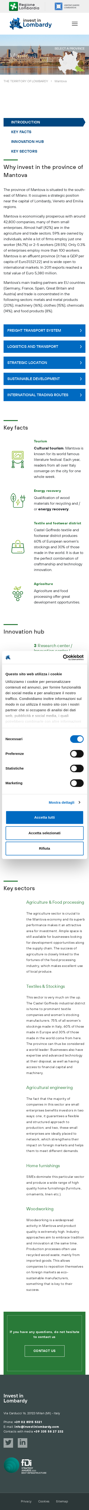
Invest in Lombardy (15, 1399)
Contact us (44, 1351)
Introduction (25, 122)
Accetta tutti (44, 817)
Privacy (26, 1501)
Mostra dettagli (61, 802)
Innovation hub (27, 141)
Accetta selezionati (44, 833)
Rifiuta (44, 848)
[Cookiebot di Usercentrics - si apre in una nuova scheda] (63, 657)
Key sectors (24, 151)
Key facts (21, 132)
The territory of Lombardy (26, 81)
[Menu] (75, 23)
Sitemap (62, 1501)
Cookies (44, 1501)
